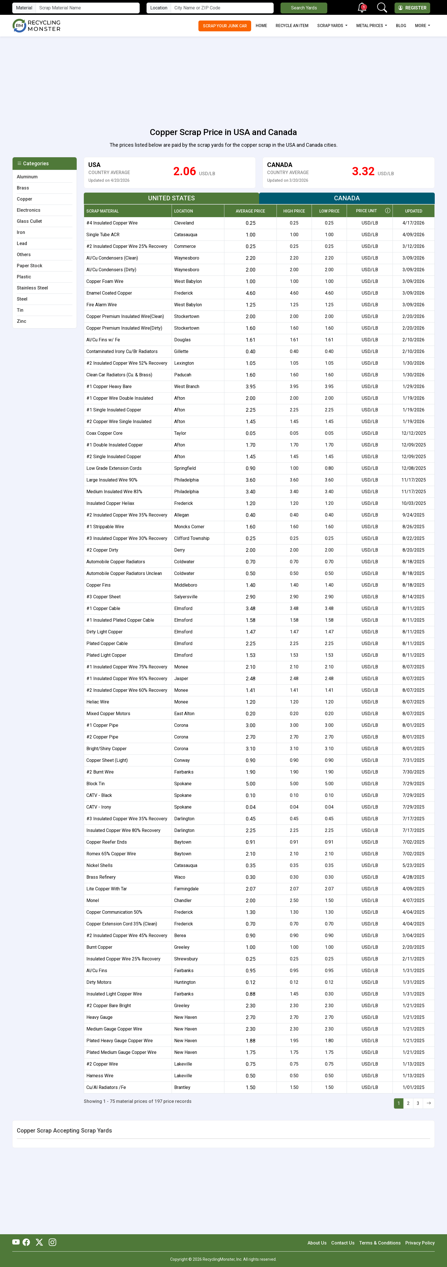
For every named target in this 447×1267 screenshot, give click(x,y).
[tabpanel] (259, 651)
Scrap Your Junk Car (225, 26)
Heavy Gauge (99, 1017)
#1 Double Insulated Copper (114, 445)
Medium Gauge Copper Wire (114, 1029)
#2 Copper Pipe (102, 737)
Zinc (21, 321)
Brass (23, 188)
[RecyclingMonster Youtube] (17, 1243)
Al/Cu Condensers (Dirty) (111, 269)
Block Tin (95, 783)
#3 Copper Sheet (103, 596)
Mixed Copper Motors (108, 713)
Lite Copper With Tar (106, 888)
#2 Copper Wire (102, 1064)
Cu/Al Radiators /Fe (106, 1087)
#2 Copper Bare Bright (108, 1005)
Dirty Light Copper (104, 631)
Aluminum (27, 176)
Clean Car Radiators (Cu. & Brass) (119, 375)
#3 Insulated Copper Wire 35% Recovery (126, 818)
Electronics (28, 210)
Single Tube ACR (102, 234)
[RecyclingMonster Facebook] (28, 1243)
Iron (21, 232)
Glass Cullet (29, 221)
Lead (22, 243)
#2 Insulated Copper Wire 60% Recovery (126, 690)
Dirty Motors (98, 982)
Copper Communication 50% (114, 912)
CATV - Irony (98, 807)
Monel (92, 900)
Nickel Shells (99, 865)
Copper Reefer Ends (106, 842)
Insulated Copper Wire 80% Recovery (123, 830)
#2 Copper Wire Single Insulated (118, 421)
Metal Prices (370, 25)
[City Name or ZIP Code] (222, 8)
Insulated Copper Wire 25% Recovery (123, 959)
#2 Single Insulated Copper (113, 456)
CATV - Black (99, 795)
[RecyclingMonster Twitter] (39, 1243)
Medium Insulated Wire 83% (114, 491)
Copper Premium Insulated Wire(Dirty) (124, 328)
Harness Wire (99, 1075)
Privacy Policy (420, 1243)
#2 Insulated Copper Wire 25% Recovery (126, 246)
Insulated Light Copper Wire (114, 994)
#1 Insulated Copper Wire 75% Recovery (126, 667)
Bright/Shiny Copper (106, 748)
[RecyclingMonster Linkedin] (51, 1243)
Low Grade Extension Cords (114, 468)
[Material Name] (87, 8)
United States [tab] (171, 198)
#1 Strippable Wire (105, 526)
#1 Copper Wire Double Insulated (119, 398)
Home (261, 25)
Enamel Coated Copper (109, 293)
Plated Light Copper (106, 655)
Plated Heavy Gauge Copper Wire (119, 1040)
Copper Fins (98, 585)
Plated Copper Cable (107, 643)
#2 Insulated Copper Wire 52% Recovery (126, 363)
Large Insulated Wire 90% (111, 480)
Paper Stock (29, 265)
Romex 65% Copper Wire (111, 853)
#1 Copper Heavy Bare (109, 386)
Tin (20, 310)
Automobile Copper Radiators (115, 561)
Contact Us (343, 1243)
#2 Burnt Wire (100, 772)
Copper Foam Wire (104, 281)
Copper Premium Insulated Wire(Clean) (125, 316)
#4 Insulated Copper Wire (112, 223)
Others (24, 254)
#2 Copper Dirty (102, 550)
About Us (317, 1243)
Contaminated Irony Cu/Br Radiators (122, 351)
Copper (24, 199)
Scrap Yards (330, 25)
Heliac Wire (97, 702)
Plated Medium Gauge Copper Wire (121, 1052)
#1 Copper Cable (103, 608)
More (421, 25)
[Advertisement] (223, 79)
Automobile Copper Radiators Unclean (124, 573)
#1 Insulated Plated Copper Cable (120, 620)
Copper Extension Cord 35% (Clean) (121, 924)
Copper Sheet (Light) (107, 760)
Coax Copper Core (104, 433)
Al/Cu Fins (96, 970)
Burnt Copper (99, 947)
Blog (401, 25)
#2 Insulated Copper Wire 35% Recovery (126, 515)
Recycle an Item (292, 25)
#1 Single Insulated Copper (113, 410)
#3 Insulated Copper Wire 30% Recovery (126, 538)
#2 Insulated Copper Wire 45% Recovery (126, 935)
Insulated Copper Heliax (110, 503)
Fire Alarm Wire (101, 304)
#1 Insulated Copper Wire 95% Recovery (126, 678)
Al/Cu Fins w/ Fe (103, 339)
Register (412, 8)
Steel (22, 299)
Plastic (24, 276)
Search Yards (304, 8)
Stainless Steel (32, 288)
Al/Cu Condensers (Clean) (112, 258)
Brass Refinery (101, 877)
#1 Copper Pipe (102, 725)
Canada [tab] (347, 198)
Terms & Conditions (380, 1243)
